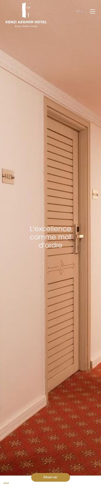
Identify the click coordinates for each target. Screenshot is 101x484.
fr (78, 11)
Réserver (50, 477)
